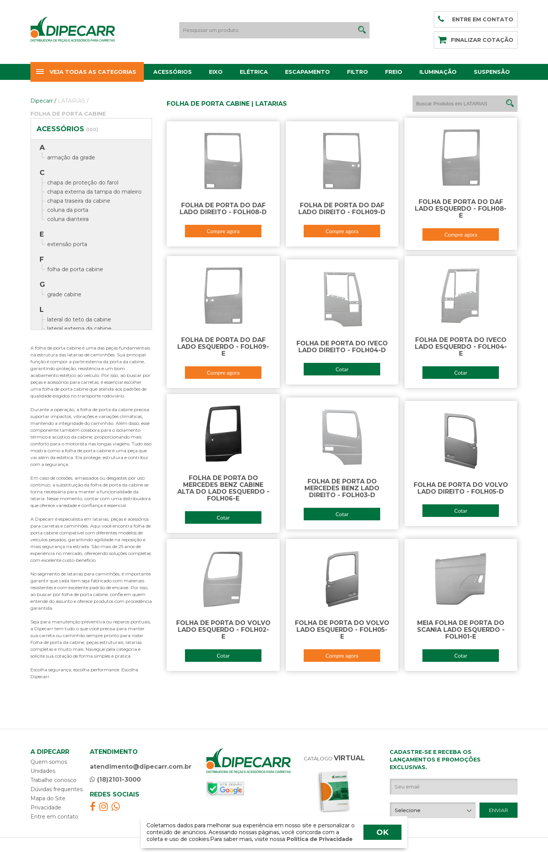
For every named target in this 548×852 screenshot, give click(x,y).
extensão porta (67, 244)
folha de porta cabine (75, 269)
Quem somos (48, 761)
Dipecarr (43, 100)
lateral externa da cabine (79, 329)
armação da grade (71, 157)
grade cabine (64, 294)
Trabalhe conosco (53, 780)
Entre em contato (54, 816)
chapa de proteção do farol (82, 183)
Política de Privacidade (319, 839)
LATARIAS (73, 100)
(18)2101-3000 (115, 779)
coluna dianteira (68, 219)
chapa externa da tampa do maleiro (94, 192)
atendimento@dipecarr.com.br (140, 766)
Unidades (42, 771)
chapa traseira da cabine (78, 201)
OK (382, 832)
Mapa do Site (47, 798)
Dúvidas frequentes (56, 789)
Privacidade (45, 807)
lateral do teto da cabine (79, 319)
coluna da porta (67, 210)
